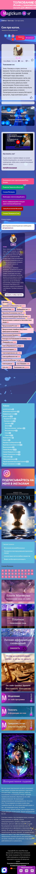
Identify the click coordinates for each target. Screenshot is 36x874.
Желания (6, 302)
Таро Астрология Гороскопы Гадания (16, 461)
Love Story (9, 423)
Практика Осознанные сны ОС (13, 313)
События (9, 435)
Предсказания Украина (11, 335)
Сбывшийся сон (9, 342)
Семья (8, 433)
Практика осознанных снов (12, 445)
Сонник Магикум (10, 449)
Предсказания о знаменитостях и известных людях (17, 321)
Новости (6, 440)
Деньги (8, 426)
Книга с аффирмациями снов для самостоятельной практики (14, 203)
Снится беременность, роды (12, 346)
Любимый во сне (23, 309)
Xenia (8, 61)
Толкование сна (21, 367)
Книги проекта (8, 437)
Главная (4, 20)
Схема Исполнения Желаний (12, 208)
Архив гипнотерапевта (11, 411)
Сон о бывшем (23, 363)
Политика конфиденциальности (18, 863)
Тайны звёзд (7, 456)
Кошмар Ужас (8, 309)
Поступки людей (11, 430)
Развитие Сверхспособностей (13, 187)
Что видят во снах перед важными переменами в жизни (18, 552)
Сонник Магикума (9, 192)
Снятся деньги (8, 363)
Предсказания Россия (10, 326)
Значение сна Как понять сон (13, 306)
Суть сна (6, 367)
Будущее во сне (10, 418)
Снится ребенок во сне (11, 356)
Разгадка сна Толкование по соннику (16, 338)
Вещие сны (8, 416)
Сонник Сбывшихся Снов (11, 213)
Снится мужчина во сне (11, 353)
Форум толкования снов (11, 464)
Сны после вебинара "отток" (13, 360)
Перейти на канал (10, 168)
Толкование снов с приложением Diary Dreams (15, 181)
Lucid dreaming (8, 409)
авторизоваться (7, 228)
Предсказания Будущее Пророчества (16, 316)
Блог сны (11, 20)
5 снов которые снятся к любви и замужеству (17, 556)
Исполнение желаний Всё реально (14, 548)
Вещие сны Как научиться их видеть (15, 559)
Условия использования (18, 865)
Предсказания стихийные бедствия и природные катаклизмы (14, 330)
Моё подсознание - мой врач (15, 428)
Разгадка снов (9, 421)
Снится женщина (9, 349)
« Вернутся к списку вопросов (9, 30)
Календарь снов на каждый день (14, 197)
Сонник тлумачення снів (11, 454)
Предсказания (8, 447)
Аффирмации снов (10, 414)
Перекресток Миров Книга (12, 442)
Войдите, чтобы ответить (14, 295)
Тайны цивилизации (10, 459)
